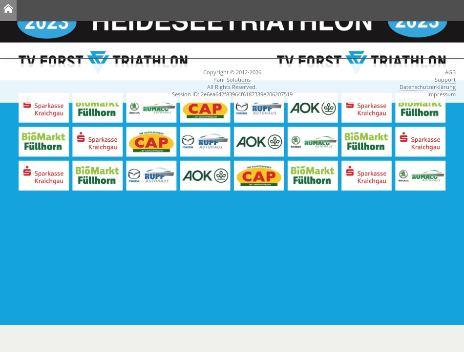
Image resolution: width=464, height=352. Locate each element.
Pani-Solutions (232, 79)
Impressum (441, 94)
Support (445, 79)
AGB (450, 72)
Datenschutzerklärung (428, 86)
